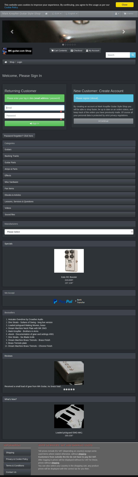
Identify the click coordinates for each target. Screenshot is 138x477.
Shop (12, 62)
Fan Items (9, 188)
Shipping (10, 452)
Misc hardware (11, 182)
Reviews (8, 356)
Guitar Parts (10, 162)
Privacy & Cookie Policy (17, 459)
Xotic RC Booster (69, 277)
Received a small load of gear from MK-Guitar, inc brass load (32, 386)
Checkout (76, 50)
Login (19, 62)
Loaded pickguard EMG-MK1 (69, 432)
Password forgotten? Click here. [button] (18, 136)
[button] (12, 31)
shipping (82, 454)
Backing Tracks (12, 156)
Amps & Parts (11, 169)
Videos (8, 208)
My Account (92, 50)
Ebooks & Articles (13, 195)
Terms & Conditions (15, 465)
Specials (8, 243)
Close (124, 4)
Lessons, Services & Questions (19, 201)
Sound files (10, 214)
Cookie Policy (11, 7)
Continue (104, 121)
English (71, 13)
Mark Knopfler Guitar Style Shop (21, 13)
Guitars (8, 149)
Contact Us (11, 472)
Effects (8, 175)
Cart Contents (59, 50)
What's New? (11, 399)
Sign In (34, 123)
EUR (56, 13)
